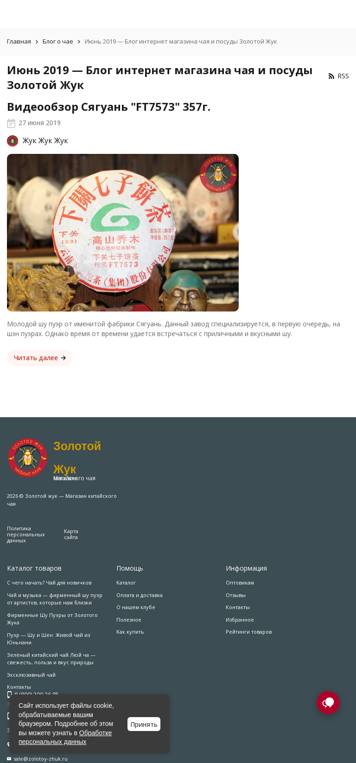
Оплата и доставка (139, 594)
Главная (19, 41)
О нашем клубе (135, 607)
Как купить (130, 631)
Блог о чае (58, 41)
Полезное (128, 619)
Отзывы (236, 594)
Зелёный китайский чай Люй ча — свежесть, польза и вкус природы (51, 658)
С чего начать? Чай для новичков (49, 582)
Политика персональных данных (26, 534)
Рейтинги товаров (249, 631)
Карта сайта (71, 534)
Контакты (238, 607)
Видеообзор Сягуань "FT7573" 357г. (108, 106)
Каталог (126, 582)
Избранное (240, 619)
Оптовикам (240, 582)
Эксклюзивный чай (31, 674)
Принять (144, 724)
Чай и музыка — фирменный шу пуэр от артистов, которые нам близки (54, 598)
